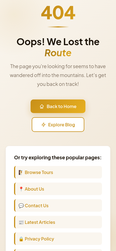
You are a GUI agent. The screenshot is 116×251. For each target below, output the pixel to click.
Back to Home (57, 107)
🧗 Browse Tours (35, 173)
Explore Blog (58, 125)
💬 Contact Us (33, 206)
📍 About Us (31, 189)
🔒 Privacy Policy (36, 239)
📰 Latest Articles (36, 223)
